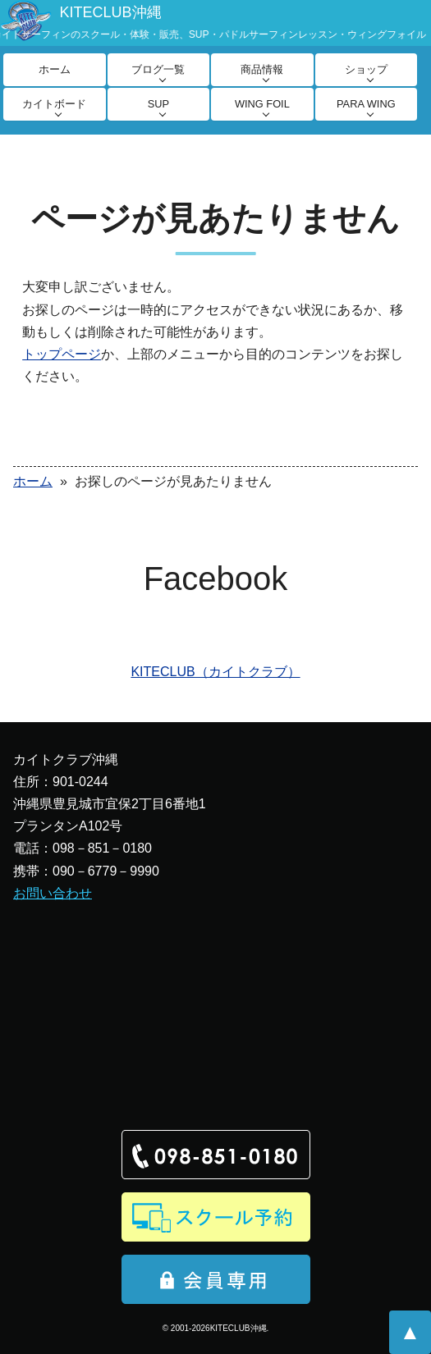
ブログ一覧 (158, 69)
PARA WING (366, 104)
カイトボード (54, 104)
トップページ (61, 354)
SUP (158, 104)
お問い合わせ (52, 893)
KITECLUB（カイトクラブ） (215, 672)
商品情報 (262, 69)
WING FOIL (262, 104)
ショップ (366, 69)
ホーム (55, 69)
